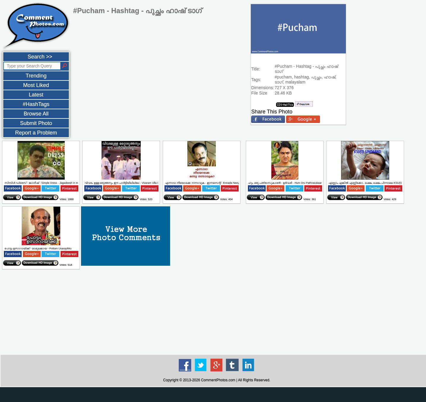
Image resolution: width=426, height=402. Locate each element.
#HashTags (36, 104)
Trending (36, 76)
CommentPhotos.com (218, 380)
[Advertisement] (217, 312)
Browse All (35, 114)
